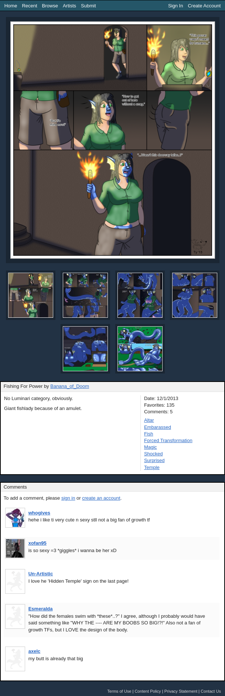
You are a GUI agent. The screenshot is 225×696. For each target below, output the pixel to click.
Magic (150, 447)
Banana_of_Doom (69, 386)
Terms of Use (119, 691)
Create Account (204, 5)
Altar (149, 420)
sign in (68, 498)
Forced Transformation (168, 440)
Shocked (153, 453)
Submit (88, 5)
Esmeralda (40, 608)
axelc (34, 651)
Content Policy (147, 691)
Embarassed (157, 427)
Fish (148, 434)
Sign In (175, 5)
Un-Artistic (40, 573)
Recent (29, 5)
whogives (39, 513)
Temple (152, 467)
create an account (101, 498)
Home (10, 5)
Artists (69, 5)
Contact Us (211, 691)
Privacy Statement (181, 691)
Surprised (154, 460)
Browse (50, 5)
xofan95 (37, 543)
